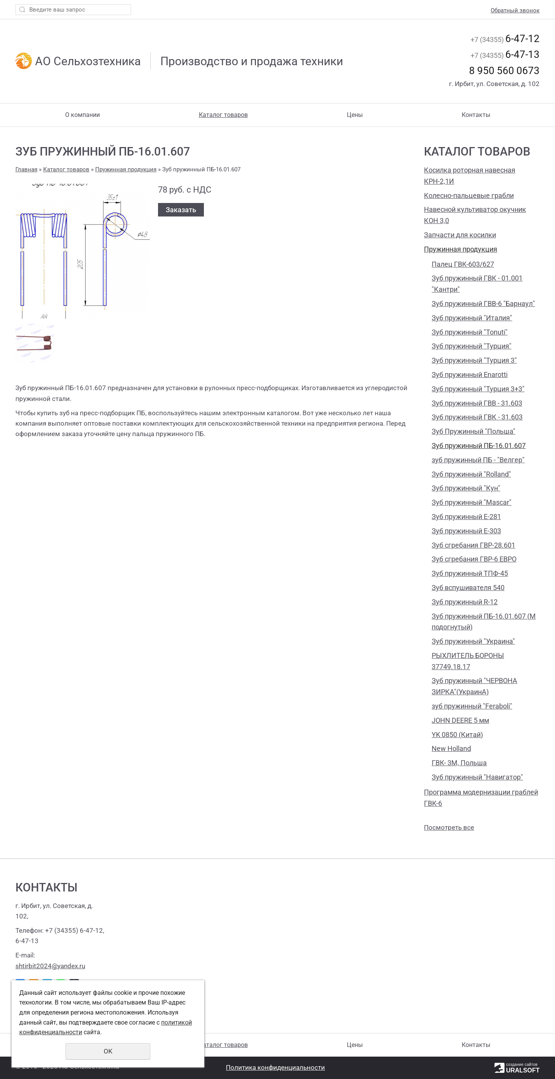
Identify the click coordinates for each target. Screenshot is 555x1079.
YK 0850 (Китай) (457, 735)
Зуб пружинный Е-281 (466, 516)
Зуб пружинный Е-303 (466, 531)
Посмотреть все (449, 827)
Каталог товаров (223, 114)
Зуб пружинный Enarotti (470, 374)
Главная (26, 169)
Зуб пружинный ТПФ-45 (470, 573)
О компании (82, 114)
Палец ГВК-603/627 (463, 264)
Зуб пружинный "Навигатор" (477, 777)
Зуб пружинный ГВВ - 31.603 (477, 403)
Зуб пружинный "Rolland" (471, 474)
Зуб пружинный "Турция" (471, 346)
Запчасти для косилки (460, 235)
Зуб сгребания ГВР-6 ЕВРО (474, 559)
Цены (355, 114)
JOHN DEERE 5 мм (460, 720)
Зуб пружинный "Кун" (466, 488)
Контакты (476, 114)
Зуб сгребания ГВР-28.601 (473, 545)
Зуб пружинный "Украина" (473, 641)
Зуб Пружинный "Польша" (473, 431)
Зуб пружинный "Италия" (472, 318)
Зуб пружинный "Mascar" (471, 502)
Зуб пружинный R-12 (465, 602)
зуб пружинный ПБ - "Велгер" (478, 460)
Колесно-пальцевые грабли (469, 195)
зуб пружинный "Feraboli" (472, 706)
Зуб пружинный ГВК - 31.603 (477, 417)
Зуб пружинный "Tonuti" (470, 332)
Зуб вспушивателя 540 (468, 587)
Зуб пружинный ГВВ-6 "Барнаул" (483, 303)
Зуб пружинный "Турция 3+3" (478, 389)
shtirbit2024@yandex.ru (50, 966)
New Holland (451, 748)
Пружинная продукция (460, 249)
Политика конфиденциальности (275, 1067)
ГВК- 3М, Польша (459, 763)
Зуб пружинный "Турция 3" (474, 360)
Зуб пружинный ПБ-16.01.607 (479, 445)
